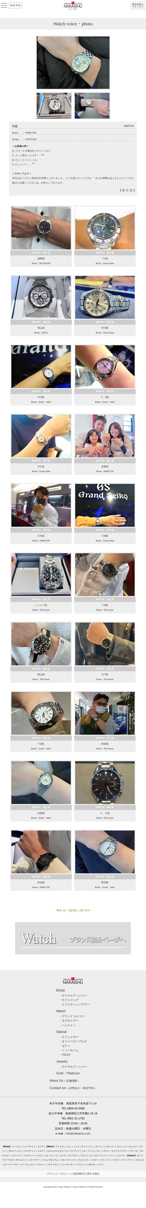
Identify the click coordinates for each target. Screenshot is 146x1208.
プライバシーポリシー (59, 1173)
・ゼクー (64, 1045)
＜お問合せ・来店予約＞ (73, 1088)
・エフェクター (69, 1036)
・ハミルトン (67, 1025)
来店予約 (15, 5)
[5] (75, 910)
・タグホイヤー (69, 1020)
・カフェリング (69, 999)
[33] (82, 910)
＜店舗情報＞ (64, 1080)
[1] (64, 910)
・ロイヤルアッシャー (73, 995)
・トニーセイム (69, 1050)
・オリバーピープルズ (73, 1041)
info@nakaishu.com (78, 1133)
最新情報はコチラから (138, 5)
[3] (70, 910)
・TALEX (64, 1054)
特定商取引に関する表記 (86, 1173)
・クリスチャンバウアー (74, 1004)
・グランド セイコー (72, 1016)
